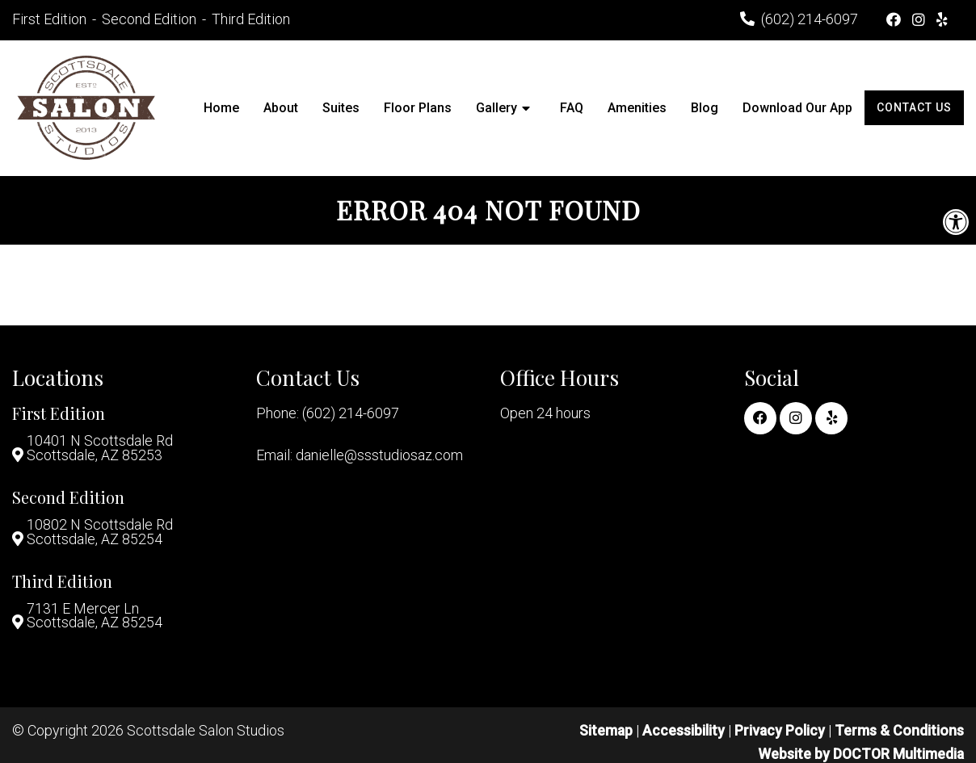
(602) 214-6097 (809, 18)
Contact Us (914, 107)
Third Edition (251, 18)
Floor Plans (418, 107)
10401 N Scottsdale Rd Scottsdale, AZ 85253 (100, 448)
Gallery (496, 107)
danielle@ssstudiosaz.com (379, 455)
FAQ (571, 107)
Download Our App (797, 107)
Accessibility (683, 733)
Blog (704, 107)
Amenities (637, 107)
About (280, 107)
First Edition (51, 18)
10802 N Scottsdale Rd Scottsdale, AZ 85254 (100, 533)
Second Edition (151, 18)
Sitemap (605, 733)
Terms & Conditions (899, 733)
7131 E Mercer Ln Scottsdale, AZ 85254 (94, 618)
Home (221, 107)
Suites (341, 107)
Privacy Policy (781, 733)
